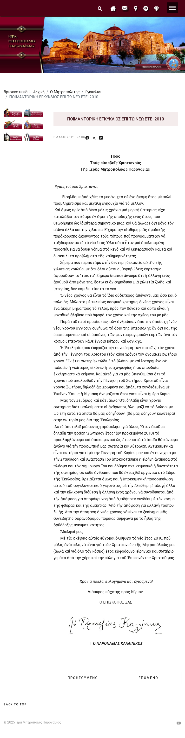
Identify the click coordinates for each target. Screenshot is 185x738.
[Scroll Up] (15, 704)
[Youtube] (179, 723)
